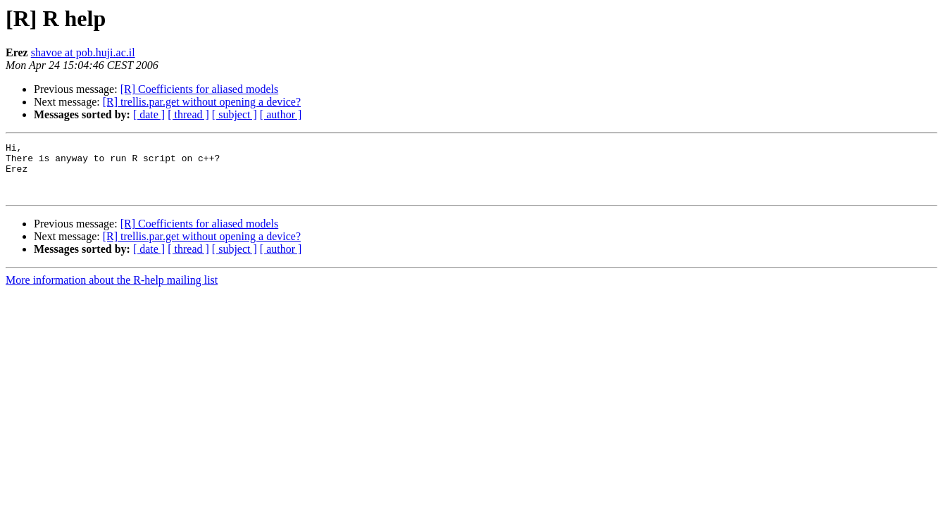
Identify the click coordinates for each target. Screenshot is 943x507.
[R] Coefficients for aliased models (199, 89)
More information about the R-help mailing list (112, 290)
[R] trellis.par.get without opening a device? (202, 102)
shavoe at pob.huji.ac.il (83, 52)
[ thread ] (188, 114)
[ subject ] (234, 114)
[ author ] (281, 114)
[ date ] (149, 114)
